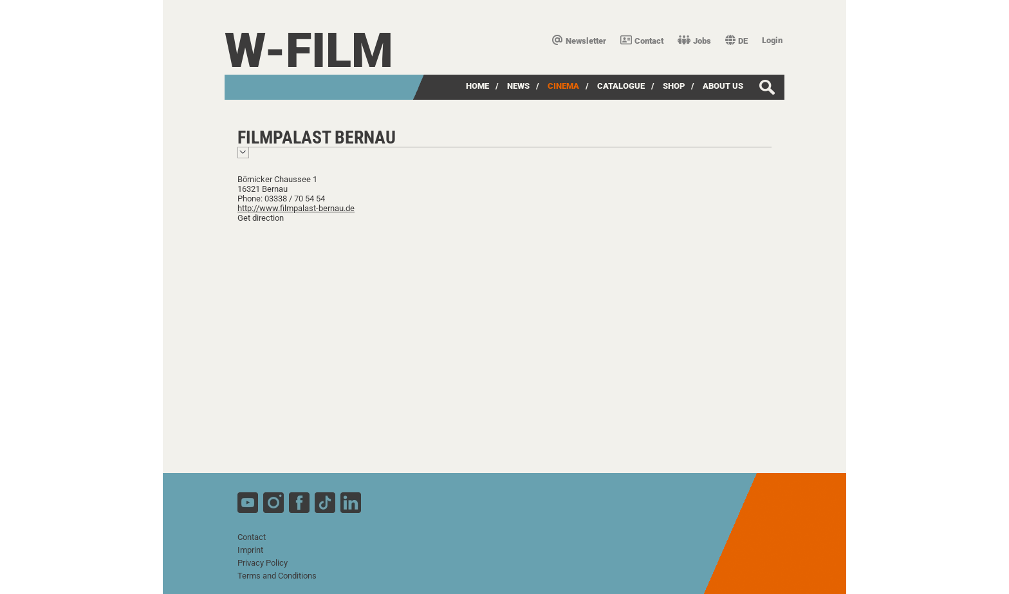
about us (723, 86)
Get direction (260, 218)
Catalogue (621, 86)
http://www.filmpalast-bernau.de (296, 208)
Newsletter (579, 41)
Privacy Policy (262, 563)
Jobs (694, 41)
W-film (309, 51)
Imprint (250, 550)
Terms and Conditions (277, 575)
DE (736, 41)
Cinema (563, 86)
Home (477, 86)
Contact (641, 41)
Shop (674, 86)
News (518, 86)
